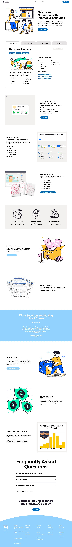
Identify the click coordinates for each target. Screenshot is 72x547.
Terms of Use (50, 532)
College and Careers (18, 540)
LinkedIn (61, 537)
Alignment (27, 527)
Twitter (61, 534)
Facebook (61, 529)
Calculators (27, 534)
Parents (38, 529)
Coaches (27, 532)
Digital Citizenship (18, 538)
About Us (61, 527)
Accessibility (50, 529)
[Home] (6, 2)
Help (56, 1)
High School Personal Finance (44, 78)
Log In (59, 1)
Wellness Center (28, 529)
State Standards (40, 539)
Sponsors (38, 532)
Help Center (50, 527)
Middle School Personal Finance (45, 76)
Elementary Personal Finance (44, 74)
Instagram (62, 532)
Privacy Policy (50, 534)
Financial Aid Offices (41, 534)
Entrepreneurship (17, 543)
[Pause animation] (6, 96)
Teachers (38, 527)
